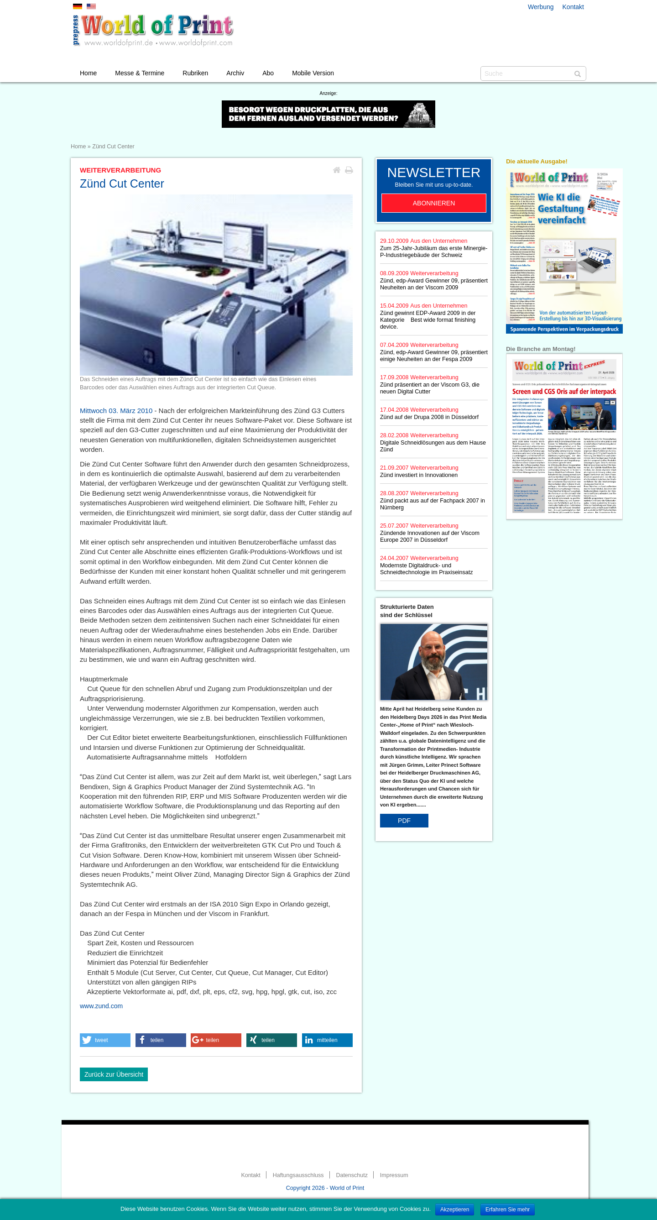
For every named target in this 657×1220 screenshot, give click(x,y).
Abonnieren (434, 203)
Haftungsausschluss (298, 1175)
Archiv (235, 73)
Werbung (541, 6)
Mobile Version (313, 73)
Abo (268, 73)
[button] (105, 1040)
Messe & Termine (139, 73)
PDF (404, 820)
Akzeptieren (454, 1209)
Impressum (394, 1175)
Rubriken (195, 73)
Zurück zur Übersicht (113, 1074)
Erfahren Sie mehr (507, 1209)
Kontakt (573, 6)
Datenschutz (351, 1175)
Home (88, 73)
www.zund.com (101, 1006)
